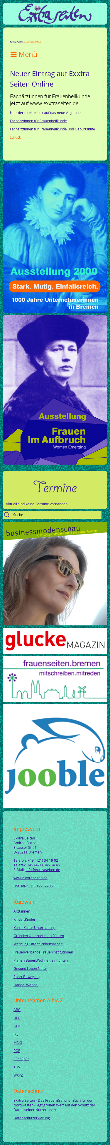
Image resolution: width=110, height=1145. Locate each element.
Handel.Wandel (25, 984)
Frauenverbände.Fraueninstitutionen (43, 952)
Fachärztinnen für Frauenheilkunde (38, 120)
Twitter (19, 37)
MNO (17, 1042)
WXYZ (18, 1075)
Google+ (26, 37)
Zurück (15, 137)
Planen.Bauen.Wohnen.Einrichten (40, 960)
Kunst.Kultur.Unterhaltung (34, 927)
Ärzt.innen (21, 911)
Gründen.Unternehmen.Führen (38, 935)
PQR (16, 1050)
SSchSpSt (21, 1058)
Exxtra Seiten (16, 42)
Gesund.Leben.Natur (30, 968)
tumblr (54, 37)
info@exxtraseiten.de (43, 869)
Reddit (61, 37)
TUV (16, 1067)
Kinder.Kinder (24, 919)
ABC (17, 1009)
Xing (40, 37)
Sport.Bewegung (26, 976)
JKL (15, 1034)
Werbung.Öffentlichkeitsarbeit (37, 943)
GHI (16, 1026)
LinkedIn (33, 37)
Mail (47, 37)
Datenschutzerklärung (31, 1117)
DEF (16, 1017)
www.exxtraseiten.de (30, 877)
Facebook (12, 37)
